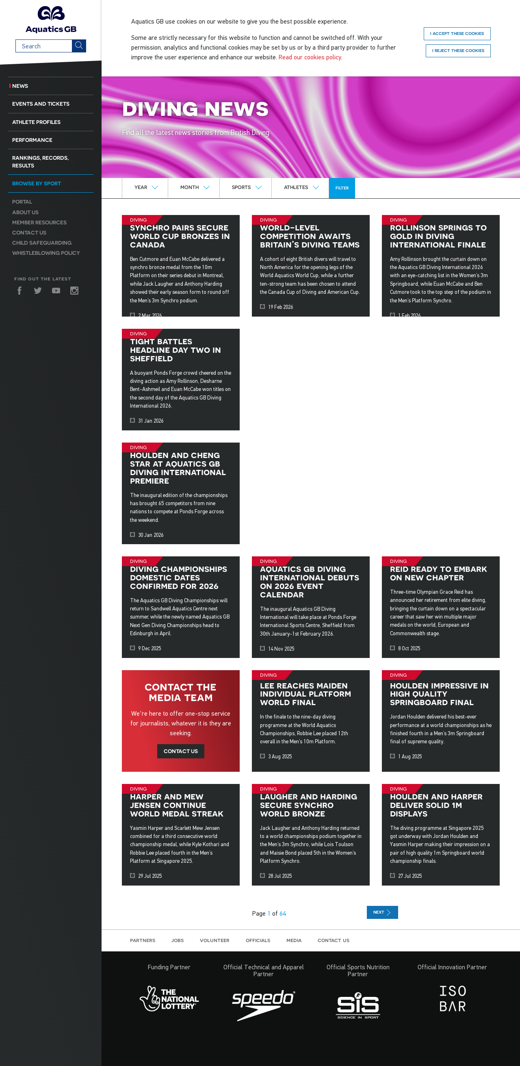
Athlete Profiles (36, 122)
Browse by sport (36, 183)
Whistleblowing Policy (46, 253)
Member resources (39, 222)
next (382, 913)
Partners (142, 940)
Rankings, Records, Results (40, 162)
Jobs (177, 940)
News (20, 86)
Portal (22, 202)
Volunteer (215, 940)
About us (25, 212)
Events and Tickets (40, 104)
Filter (342, 187)
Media (293, 940)
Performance (32, 140)
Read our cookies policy (310, 57)
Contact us (29, 233)
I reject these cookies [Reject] (458, 50)
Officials (258, 940)
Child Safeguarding (42, 243)
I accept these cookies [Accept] (457, 33)
